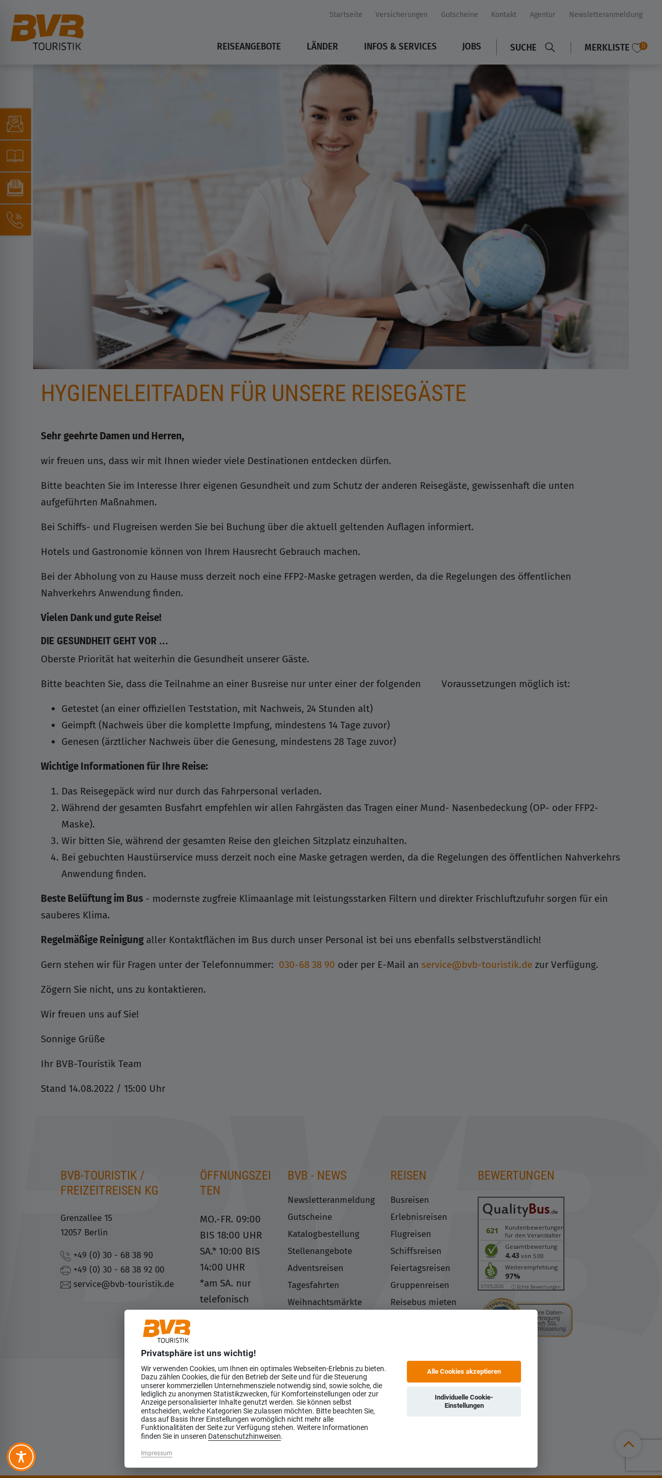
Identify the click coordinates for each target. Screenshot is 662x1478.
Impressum (156, 1453)
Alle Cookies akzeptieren (464, 1371)
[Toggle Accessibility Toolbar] (21, 1456)
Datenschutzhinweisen (244, 1436)
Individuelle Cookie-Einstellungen (464, 1401)
